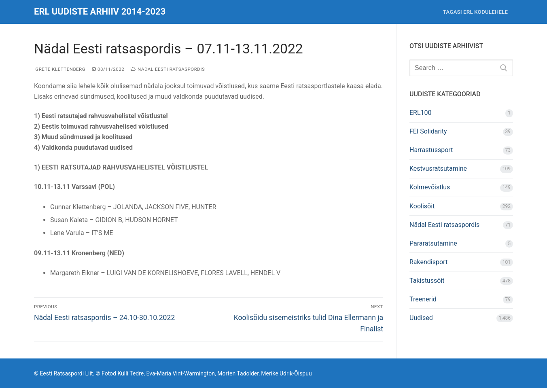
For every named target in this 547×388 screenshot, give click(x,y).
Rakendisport (428, 262)
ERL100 (420, 113)
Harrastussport (431, 150)
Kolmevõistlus (429, 187)
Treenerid (423, 299)
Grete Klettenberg (59, 69)
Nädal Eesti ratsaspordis (168, 69)
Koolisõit (422, 206)
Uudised (421, 318)
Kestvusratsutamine (438, 168)
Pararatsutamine (433, 243)
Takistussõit (426, 280)
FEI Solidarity (428, 131)
